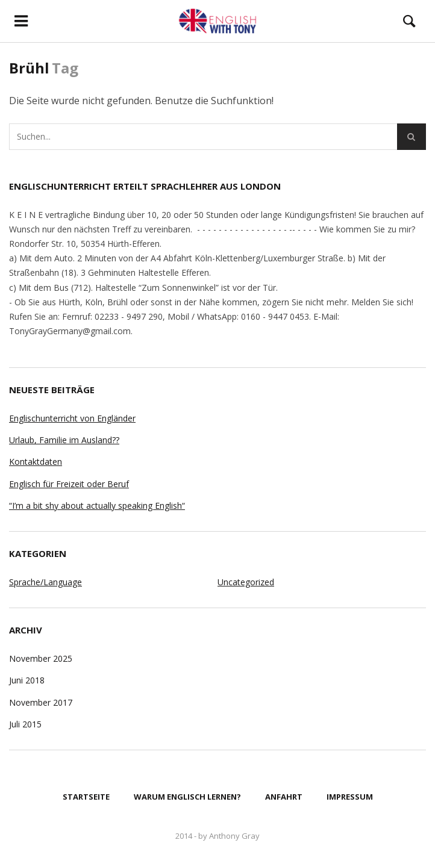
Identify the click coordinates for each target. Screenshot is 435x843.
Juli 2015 (25, 724)
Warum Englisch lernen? (187, 796)
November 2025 (40, 658)
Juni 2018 (27, 680)
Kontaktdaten (35, 461)
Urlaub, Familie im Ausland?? (64, 440)
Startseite (86, 796)
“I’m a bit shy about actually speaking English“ (97, 505)
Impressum (350, 796)
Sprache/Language (45, 582)
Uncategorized (246, 582)
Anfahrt (283, 796)
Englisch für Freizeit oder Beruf (69, 484)
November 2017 (40, 702)
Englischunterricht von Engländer (72, 418)
